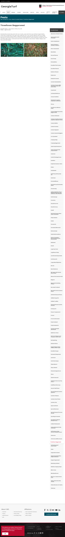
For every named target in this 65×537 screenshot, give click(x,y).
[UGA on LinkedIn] (42, 533)
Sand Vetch (53, 357)
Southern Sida (54, 402)
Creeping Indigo (54, 139)
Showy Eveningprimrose (56, 370)
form (13, 530)
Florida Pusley (54, 188)
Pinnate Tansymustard (55, 312)
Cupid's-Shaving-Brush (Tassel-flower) (55, 150)
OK (5, 533)
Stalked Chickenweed (55, 423)
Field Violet (53, 177)
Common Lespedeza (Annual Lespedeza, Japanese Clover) (57, 119)
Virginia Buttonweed (55, 452)
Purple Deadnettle (55, 325)
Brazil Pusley (53, 58)
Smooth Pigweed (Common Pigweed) (56, 392)
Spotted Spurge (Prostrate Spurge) (56, 413)
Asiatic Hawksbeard (55, 41)
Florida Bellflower (54, 181)
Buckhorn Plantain (54, 71)
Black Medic (53, 52)
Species (3, 12)
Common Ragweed (54, 129)
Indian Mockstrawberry (56, 234)
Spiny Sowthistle (54, 405)
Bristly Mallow (54, 62)
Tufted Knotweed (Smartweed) (54, 446)
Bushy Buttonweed (55, 78)
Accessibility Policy (17, 515)
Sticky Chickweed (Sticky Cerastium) (56, 428)
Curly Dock (53, 153)
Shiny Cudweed (54, 367)
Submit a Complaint (58, 526)
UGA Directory (30, 528)
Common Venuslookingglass (56, 133)
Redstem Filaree (54, 343)
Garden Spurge (54, 196)
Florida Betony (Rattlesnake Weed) (57, 185)
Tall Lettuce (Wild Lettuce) (56, 438)
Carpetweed (53, 90)
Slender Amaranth (54, 377)
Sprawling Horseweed (55, 416)
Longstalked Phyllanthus (56, 262)
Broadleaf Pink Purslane (56, 65)
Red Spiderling (54, 340)
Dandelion (53, 160)
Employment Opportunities (39, 529)
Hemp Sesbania (54, 217)
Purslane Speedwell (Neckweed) (55, 329)
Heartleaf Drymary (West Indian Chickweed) (56, 214)
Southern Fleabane (55, 395)
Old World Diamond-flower (56, 294)
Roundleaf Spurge (54, 351)
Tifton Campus (28, 513)
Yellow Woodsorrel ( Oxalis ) (56, 484)
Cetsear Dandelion (55, 96)
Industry (32, 12)
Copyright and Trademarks (48, 527)
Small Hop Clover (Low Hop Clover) (56, 381)
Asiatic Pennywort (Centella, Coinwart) (55, 45)
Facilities (42, 12)
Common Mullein (54, 123)
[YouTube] (56, 510)
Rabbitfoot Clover (54, 332)
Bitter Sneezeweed (55, 48)
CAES (1, 19)
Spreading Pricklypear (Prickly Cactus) (55, 420)
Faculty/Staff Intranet (51, 514)
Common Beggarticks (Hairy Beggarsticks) (56, 112)
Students (19, 12)
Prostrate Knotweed (55, 318)
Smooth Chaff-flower (55, 388)
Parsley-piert (53, 308)
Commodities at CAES (54, 12)
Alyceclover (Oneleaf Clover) (57, 33)
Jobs (3, 517)
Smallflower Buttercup (55, 385)
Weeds (13, 19)
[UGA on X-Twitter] (37, 533)
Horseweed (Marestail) (55, 227)
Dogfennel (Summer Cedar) (56, 163)
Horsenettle (53, 224)
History (3, 513)
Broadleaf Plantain (55, 68)
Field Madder (53, 170)
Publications (25, 12)
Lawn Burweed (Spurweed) (56, 255)
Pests (8, 12)
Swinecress (53, 435)
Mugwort (53, 279)
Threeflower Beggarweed (28, 19)
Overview (4, 511)
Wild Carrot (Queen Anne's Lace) (56, 477)
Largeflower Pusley (55, 252)
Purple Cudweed (54, 322)
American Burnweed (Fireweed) (55, 37)
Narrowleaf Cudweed (55, 287)
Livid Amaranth (54, 259)
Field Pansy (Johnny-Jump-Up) (56, 174)
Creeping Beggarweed (55, 143)
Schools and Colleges (31, 526)
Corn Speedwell (54, 136)
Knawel (52, 245)
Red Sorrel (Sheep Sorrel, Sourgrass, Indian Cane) (56, 336)
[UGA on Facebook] (35, 533)
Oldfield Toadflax (54, 301)
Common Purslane (54, 126)
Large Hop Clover (54, 249)
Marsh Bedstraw (54, 269)
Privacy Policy (16, 513)
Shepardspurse (54, 364)
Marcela (52, 265)
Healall (52, 210)
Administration (5, 515)
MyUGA (38, 526)
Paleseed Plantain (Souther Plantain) (56, 305)
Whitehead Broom (54, 473)
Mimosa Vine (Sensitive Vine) (57, 276)
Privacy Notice (7, 529)
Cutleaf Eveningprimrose (56, 157)
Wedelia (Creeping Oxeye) (56, 466)
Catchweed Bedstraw (55, 93)
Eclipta (52, 167)
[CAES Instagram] (50, 510)
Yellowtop (53, 488)
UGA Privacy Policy (49, 529)
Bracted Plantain (54, 55)
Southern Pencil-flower (55, 399)
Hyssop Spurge (54, 230)
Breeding (13, 12)
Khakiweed (53, 242)
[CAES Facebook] (44, 510)
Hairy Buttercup (54, 206)
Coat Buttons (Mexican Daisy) (55, 108)
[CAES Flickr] (53, 510)
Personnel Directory (18, 511)
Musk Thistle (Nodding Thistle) (55, 283)
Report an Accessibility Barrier (58, 529)
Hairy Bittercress (54, 203)
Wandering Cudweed (55, 463)
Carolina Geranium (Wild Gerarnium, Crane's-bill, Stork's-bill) (56, 86)
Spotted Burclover (55, 409)
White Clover (53, 470)
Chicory (52, 104)
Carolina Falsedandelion (56, 81)
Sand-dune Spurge (54, 360)
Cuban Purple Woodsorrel (56, 146)
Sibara (52, 374)
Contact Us (48, 12)
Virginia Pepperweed (55, 460)
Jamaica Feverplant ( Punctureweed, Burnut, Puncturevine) (55, 238)
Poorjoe (52, 315)
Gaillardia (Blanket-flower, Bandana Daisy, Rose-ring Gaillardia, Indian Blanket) (56, 192)
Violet (52, 449)
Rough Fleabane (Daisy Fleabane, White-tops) (55, 347)
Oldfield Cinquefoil (55, 298)
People (37, 12)
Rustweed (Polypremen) (56, 354)
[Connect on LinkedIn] (59, 510)
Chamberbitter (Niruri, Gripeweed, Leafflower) (56, 100)
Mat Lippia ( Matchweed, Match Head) (56, 273)
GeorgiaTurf (5, 19)
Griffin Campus (28, 515)
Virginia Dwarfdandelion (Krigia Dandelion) (56, 456)
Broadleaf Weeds (19, 19)
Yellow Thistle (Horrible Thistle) (56, 481)
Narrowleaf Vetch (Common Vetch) (56, 291)
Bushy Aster (53, 75)
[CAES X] (47, 510)
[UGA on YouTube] (41, 533)
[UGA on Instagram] (39, 533)
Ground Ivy (53, 200)
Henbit (52, 220)
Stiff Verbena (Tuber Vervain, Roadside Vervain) (56, 432)
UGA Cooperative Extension (31, 511)
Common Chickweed (55, 115)
